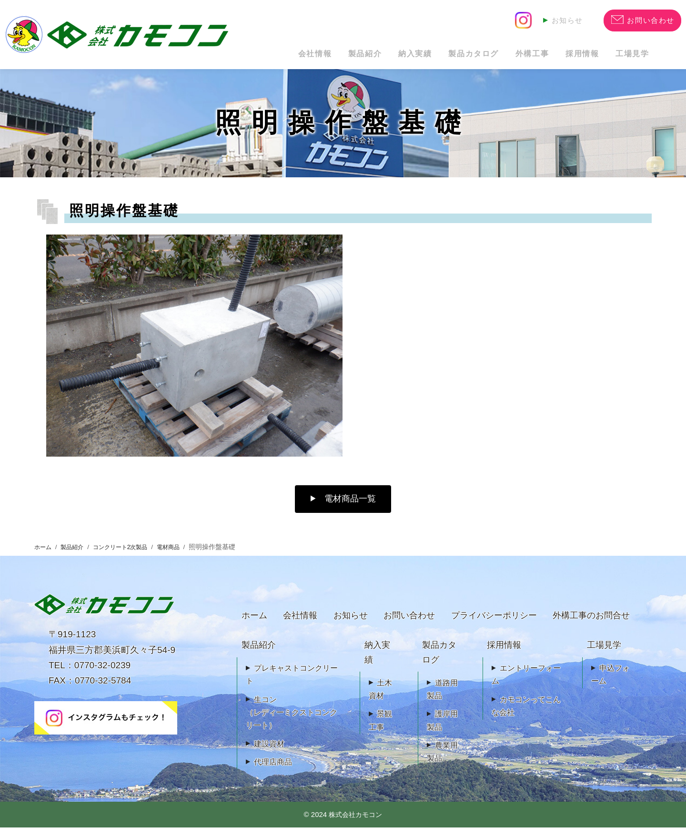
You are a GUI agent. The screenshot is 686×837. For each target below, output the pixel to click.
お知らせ (565, 19)
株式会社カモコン (355, 824)
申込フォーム (610, 684)
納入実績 (359, 57)
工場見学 (627, 57)
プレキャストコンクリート (292, 684)
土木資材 (380, 698)
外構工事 (501, 57)
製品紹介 (297, 57)
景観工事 (380, 729)
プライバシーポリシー (494, 625)
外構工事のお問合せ (591, 625)
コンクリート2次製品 (131, 556)
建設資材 (269, 753)
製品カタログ (430, 57)
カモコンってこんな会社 (526, 715)
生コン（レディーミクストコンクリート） (291, 722)
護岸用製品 (442, 729)
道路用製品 (442, 698)
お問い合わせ (409, 625)
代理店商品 (273, 771)
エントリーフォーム (526, 684)
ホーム (44, 556)
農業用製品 (442, 761)
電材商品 (185, 556)
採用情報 (564, 57)
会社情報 (234, 57)
